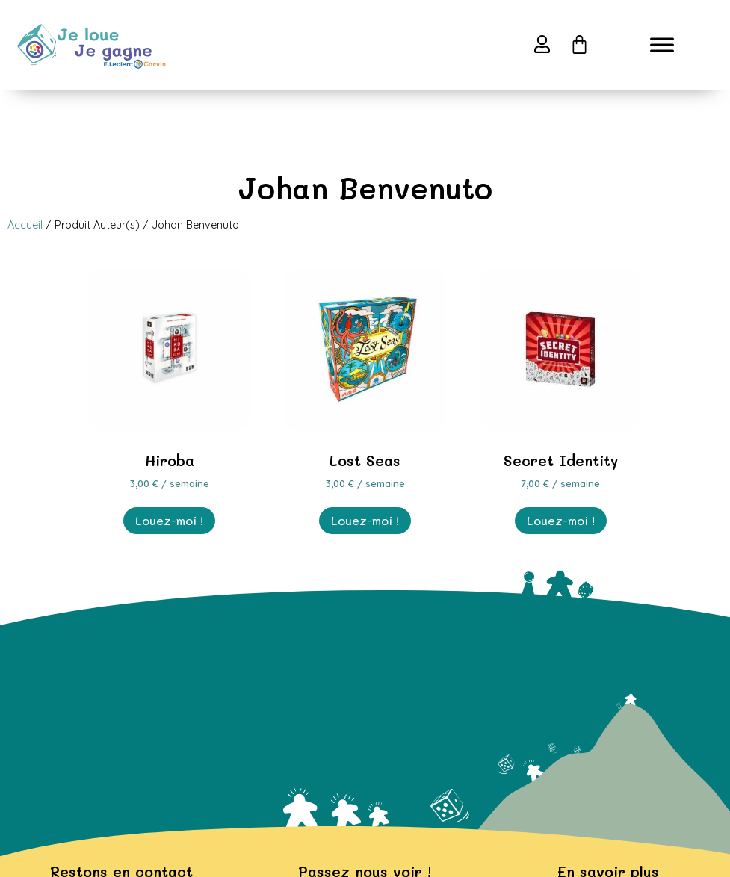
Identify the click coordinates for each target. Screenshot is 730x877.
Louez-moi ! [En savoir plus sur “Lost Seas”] (365, 520)
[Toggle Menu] (662, 45)
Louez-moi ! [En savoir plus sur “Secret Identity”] (561, 520)
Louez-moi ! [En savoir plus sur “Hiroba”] (169, 520)
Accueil (25, 225)
